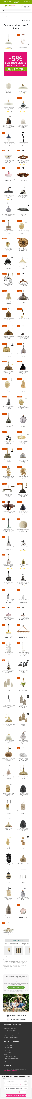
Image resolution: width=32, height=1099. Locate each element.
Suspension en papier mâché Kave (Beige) (23, 126)
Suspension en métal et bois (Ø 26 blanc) (8, 45)
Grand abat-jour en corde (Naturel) (23, 723)
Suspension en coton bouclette (9, 90)
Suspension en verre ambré (8, 811)
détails (5, 1078)
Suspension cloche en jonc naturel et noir (8, 880)
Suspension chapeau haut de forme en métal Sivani (23, 337)
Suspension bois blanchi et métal (23, 354)
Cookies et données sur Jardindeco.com (16, 1077)
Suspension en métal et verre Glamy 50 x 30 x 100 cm (23, 653)
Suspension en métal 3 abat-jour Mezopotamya (23, 45)
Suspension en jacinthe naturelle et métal (8, 794)
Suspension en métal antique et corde (23, 495)
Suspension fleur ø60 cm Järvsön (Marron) (23, 249)
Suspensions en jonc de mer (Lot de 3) (23, 846)
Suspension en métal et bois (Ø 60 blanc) (8, 108)
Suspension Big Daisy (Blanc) (8, 933)
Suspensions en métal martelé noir (23, 671)
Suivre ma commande (10, 1028)
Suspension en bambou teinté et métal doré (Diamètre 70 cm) (8, 337)
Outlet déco (8, 1051)
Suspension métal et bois (23, 301)
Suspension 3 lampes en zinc (8, 407)
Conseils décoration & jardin (12, 1058)
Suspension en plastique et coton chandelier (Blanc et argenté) (8, 565)
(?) (14, 1081)
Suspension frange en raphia (23, 389)
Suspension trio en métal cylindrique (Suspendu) (8, 706)
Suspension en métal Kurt (8, 511)
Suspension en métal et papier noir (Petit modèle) (23, 829)
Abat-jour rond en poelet (23, 863)
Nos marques (8, 1054)
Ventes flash (8, 1049)
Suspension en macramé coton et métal (23, 811)
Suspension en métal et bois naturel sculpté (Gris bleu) (8, 425)
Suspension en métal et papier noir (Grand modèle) (23, 794)
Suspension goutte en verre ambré (8, 249)
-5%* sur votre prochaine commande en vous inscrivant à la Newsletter (16, 977)
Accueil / (3, 17)
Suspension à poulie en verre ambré (23, 319)
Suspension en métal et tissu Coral (8, 231)
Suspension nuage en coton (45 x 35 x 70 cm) (23, 759)
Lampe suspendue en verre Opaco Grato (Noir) (23, 618)
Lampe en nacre (8, 863)
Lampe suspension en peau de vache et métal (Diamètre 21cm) (8, 126)
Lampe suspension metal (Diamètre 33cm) (23, 583)
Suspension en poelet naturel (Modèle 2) (8, 477)
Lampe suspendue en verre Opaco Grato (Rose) (8, 178)
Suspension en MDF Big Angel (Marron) (23, 161)
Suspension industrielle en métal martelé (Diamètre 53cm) (23, 777)
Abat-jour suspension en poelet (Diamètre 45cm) (8, 915)
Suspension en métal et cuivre (8, 442)
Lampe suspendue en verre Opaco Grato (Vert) (9, 530)
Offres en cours (8, 1047)
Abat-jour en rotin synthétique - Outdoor (23, 706)
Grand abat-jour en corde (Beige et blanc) (8, 688)
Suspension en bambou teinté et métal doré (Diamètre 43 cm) (8, 320)
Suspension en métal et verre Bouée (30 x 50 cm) (9, 143)
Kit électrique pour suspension (23, 143)
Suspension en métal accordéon (9, 266)
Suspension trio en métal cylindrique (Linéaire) (23, 880)
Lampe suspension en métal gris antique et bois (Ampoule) (23, 741)
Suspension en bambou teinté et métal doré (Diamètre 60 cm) (8, 372)
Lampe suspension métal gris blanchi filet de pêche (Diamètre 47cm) (8, 214)
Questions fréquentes (10, 1030)
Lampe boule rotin (8, 582)
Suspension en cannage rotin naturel (8, 898)
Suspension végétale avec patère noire (23, 688)
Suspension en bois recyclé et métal (8, 495)
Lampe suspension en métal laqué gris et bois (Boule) (23, 425)
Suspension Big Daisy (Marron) (23, 178)
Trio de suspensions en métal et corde (8, 284)
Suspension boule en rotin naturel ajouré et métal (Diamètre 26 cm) (23, 407)
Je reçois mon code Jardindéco (16, 987)
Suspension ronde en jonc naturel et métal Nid (8, 759)
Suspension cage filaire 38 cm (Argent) (23, 600)
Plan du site (8, 1061)
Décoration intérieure (11, 17)
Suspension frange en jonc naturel (8, 301)
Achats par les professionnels (12, 1034)
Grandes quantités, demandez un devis (14, 1035)
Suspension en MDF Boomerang (23, 284)
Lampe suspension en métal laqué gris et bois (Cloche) (23, 898)
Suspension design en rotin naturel (23, 442)
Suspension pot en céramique (8, 653)
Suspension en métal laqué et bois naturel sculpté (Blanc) (9, 741)
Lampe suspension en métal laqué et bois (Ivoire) (23, 460)
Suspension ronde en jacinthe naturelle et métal (9, 355)
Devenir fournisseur (10, 1060)
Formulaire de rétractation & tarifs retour (15, 1032)
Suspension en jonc (8, 828)
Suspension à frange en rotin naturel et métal (23, 266)
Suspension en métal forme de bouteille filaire (9, 600)
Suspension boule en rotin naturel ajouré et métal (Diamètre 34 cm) (23, 232)
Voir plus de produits (16, 940)
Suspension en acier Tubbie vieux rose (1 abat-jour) (23, 916)
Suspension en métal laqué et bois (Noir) (23, 372)
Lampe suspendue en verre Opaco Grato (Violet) (8, 618)
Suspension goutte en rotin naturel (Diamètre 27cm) (8, 847)
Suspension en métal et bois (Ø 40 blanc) (23, 90)
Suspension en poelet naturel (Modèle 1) (23, 477)
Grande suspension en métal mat (23, 213)
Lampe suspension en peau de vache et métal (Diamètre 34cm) (23, 196)
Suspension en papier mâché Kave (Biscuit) (8, 776)
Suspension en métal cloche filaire (9, 547)
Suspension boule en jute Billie (23, 530)
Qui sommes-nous (9, 1045)
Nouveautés (8, 1052)
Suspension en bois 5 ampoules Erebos (23, 635)
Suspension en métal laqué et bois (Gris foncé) (23, 512)
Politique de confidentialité (11, 1037)
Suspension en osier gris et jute (9, 459)
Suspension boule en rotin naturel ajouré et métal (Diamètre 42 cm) (8, 390)
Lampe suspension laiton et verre (23, 547)
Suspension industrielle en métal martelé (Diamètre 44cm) (8, 724)
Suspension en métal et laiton (23, 565)
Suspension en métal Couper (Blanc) (9, 161)
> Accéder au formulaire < (11, 1070)
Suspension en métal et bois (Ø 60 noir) (8, 196)
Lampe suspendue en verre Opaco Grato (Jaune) (8, 635)
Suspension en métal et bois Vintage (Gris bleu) (23, 108)
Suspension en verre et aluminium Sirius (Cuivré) (8, 671)
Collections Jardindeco (10, 1056)
